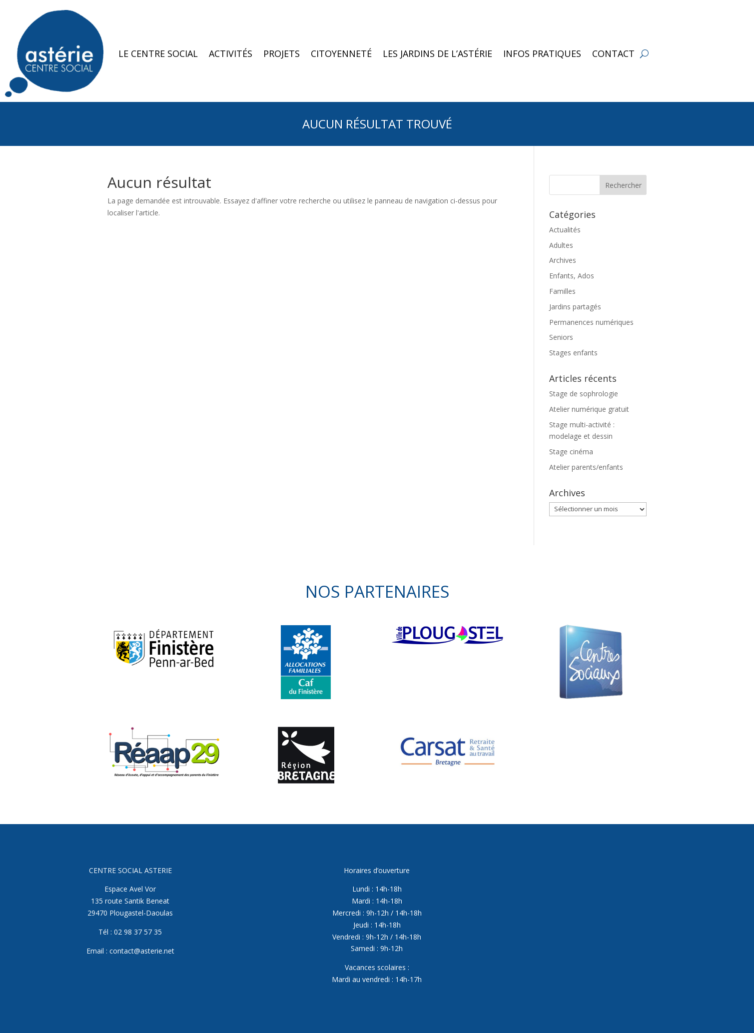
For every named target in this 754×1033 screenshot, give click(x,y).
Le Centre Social (158, 53)
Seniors (561, 337)
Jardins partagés (575, 306)
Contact (613, 53)
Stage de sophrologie (583, 393)
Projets (281, 53)
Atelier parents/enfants (586, 467)
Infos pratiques (542, 53)
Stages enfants (573, 352)
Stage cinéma (571, 451)
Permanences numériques (591, 322)
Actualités (565, 229)
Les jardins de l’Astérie (437, 53)
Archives (562, 260)
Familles (562, 291)
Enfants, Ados (571, 275)
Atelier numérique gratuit (589, 409)
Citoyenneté (341, 53)
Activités (230, 53)
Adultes (561, 245)
